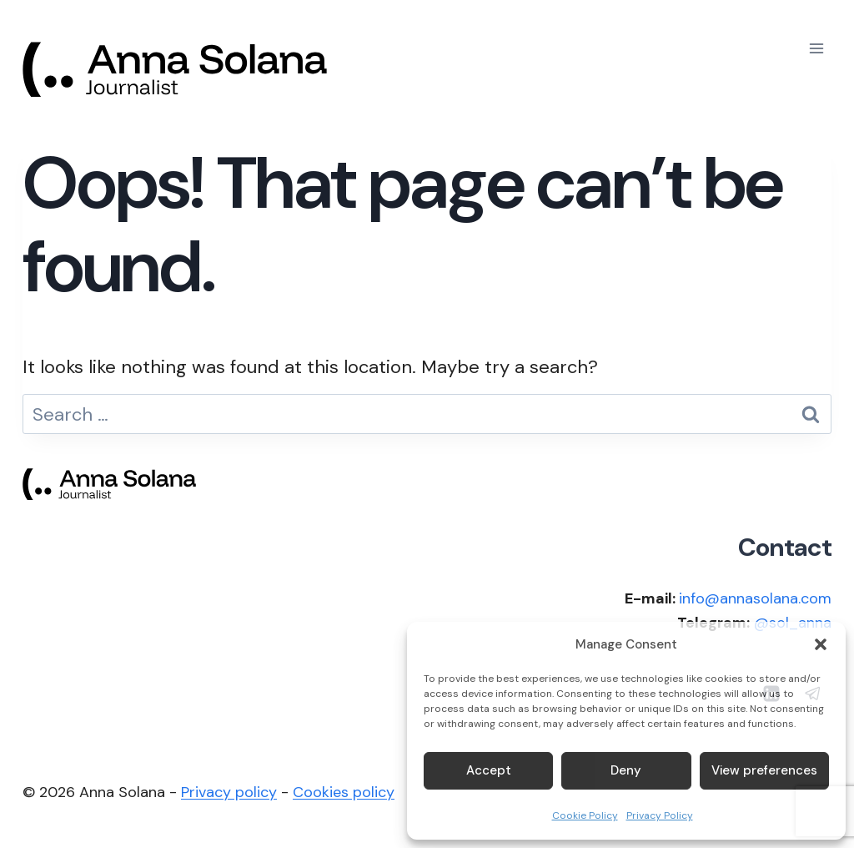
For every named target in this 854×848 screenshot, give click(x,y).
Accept (488, 770)
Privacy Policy (659, 815)
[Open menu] (816, 48)
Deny (625, 770)
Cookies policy (343, 792)
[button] (820, 644)
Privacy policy (229, 792)
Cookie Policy (585, 815)
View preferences (764, 770)
